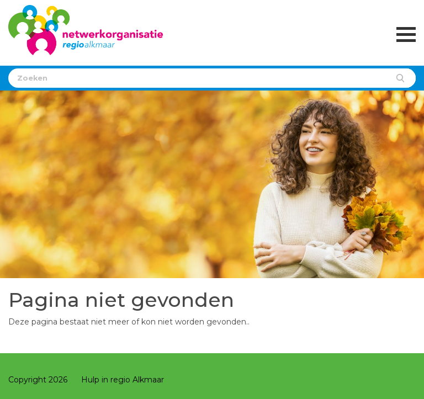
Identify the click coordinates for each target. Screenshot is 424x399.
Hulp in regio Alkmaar (122, 380)
